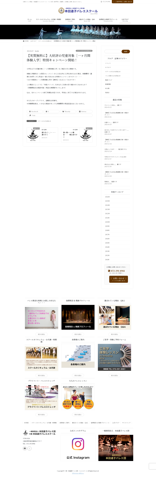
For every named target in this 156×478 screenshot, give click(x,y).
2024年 (107, 205)
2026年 (107, 197)
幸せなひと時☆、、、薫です (112, 164)
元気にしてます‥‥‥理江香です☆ (115, 149)
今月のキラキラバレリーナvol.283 (115, 157)
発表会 (107, 93)
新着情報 (108, 84)
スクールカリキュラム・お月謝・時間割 (44, 423)
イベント (108, 63)
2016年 (107, 239)
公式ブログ (115, 423)
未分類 (107, 88)
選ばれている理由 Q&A (80, 423)
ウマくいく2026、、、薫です (113, 105)
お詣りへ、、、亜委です (111, 122)
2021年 (107, 218)
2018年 (107, 230)
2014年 (107, 247)
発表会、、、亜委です (110, 182)
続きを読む (41, 334)
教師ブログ (108, 80)
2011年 (107, 260)
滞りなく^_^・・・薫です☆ (49, 134)
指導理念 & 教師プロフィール (100, 423)
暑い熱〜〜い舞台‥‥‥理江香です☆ (70, 135)
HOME (26, 423)
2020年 (107, 222)
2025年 (107, 201)
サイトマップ (126, 423)
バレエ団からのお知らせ (112, 76)
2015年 (107, 243)
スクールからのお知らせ (84, 51)
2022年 (107, 213)
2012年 (107, 255)
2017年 (107, 234)
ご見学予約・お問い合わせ (122, 2)
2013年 (107, 251)
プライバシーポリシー (78, 473)
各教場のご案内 (64, 423)
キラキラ (108, 67)
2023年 (107, 209)
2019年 (107, 226)
